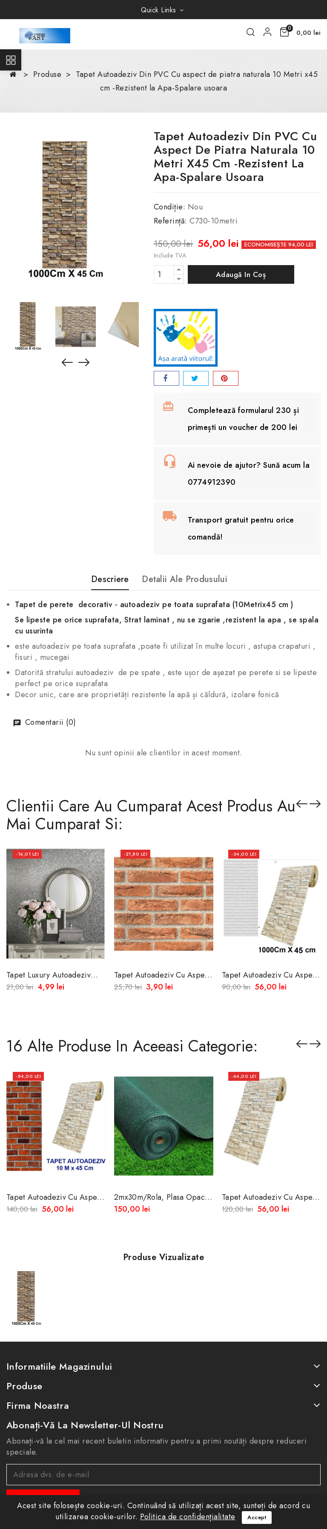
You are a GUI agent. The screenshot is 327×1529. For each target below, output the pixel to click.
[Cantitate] (164, 274)
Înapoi (301, 1044)
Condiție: (170, 206)
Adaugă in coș (241, 274)
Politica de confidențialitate (187, 1516)
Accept (256, 1517)
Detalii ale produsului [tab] (184, 579)
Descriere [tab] (110, 579)
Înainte (315, 1044)
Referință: (170, 220)
